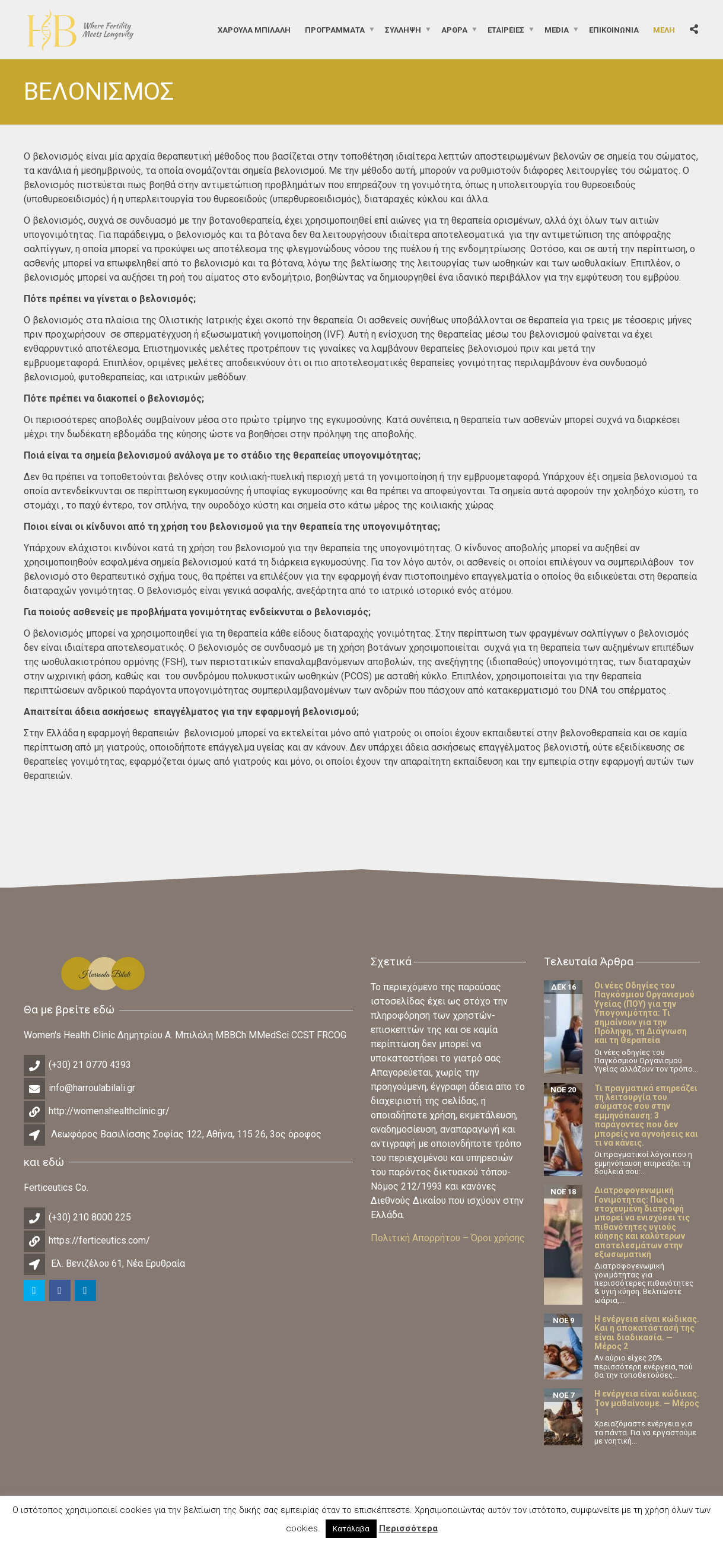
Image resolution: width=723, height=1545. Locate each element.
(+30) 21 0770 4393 (90, 1064)
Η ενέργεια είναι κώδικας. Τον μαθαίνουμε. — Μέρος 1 (646, 1403)
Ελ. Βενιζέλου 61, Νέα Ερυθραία (118, 1263)
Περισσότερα (408, 1528)
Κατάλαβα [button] (351, 1528)
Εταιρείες (506, 29)
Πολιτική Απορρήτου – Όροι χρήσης (448, 1238)
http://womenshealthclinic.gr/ (109, 1111)
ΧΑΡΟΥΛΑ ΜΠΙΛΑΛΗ (254, 29)
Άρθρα (454, 29)
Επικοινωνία (614, 29)
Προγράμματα (335, 29)
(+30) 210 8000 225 (90, 1217)
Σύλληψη (403, 29)
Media (556, 29)
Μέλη (664, 29)
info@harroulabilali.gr (92, 1087)
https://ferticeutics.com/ (99, 1240)
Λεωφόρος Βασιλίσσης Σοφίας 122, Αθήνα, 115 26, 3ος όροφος (186, 1134)
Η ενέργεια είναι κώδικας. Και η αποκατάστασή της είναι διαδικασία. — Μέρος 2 (646, 1332)
